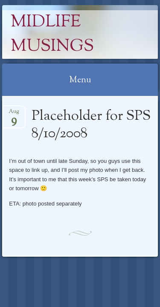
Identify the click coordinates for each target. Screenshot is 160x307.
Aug (14, 114)
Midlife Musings (52, 34)
